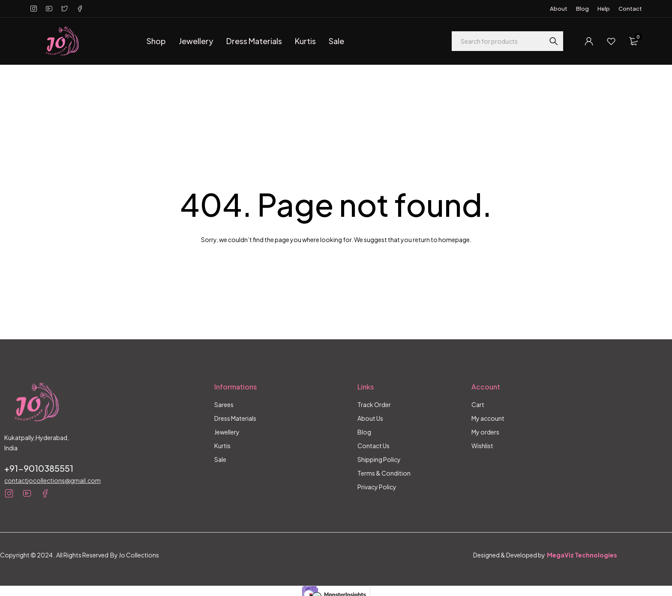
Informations (235, 386)
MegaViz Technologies (582, 555)
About (558, 8)
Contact (630, 8)
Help (603, 8)
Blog (582, 8)
